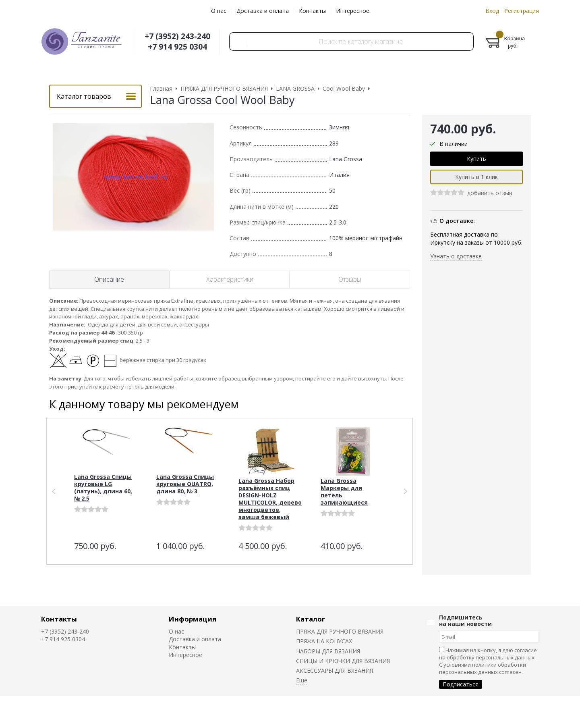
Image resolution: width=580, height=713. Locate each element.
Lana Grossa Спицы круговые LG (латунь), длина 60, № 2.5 (103, 487)
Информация (192, 619)
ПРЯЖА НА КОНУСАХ (324, 641)
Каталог (310, 619)
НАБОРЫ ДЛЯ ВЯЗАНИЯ (328, 651)
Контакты (312, 11)
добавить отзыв (489, 193)
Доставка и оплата (262, 11)
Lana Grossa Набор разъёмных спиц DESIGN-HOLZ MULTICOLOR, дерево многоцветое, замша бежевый (270, 499)
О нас (218, 11)
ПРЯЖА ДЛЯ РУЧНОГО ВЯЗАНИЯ (339, 631)
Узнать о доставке (456, 256)
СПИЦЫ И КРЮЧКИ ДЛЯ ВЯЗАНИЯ (343, 661)
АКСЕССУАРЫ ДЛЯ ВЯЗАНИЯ (334, 670)
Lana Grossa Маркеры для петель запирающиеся (344, 491)
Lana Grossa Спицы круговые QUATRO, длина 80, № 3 (185, 484)
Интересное (352, 11)
